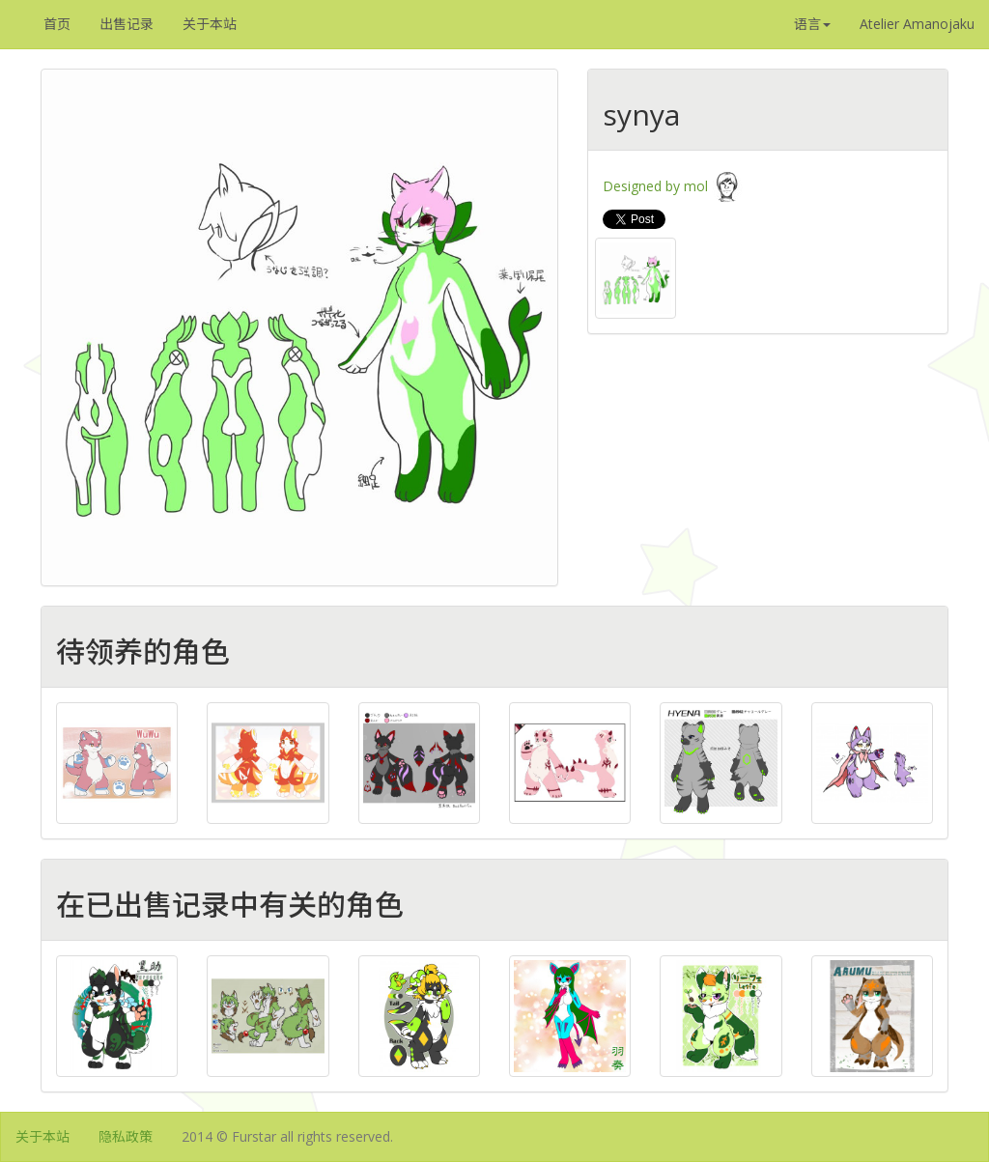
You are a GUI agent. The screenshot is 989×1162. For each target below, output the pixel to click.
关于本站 (210, 23)
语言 (812, 23)
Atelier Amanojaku (917, 23)
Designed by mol (673, 186)
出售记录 (126, 23)
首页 (57, 23)
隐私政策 (126, 1136)
